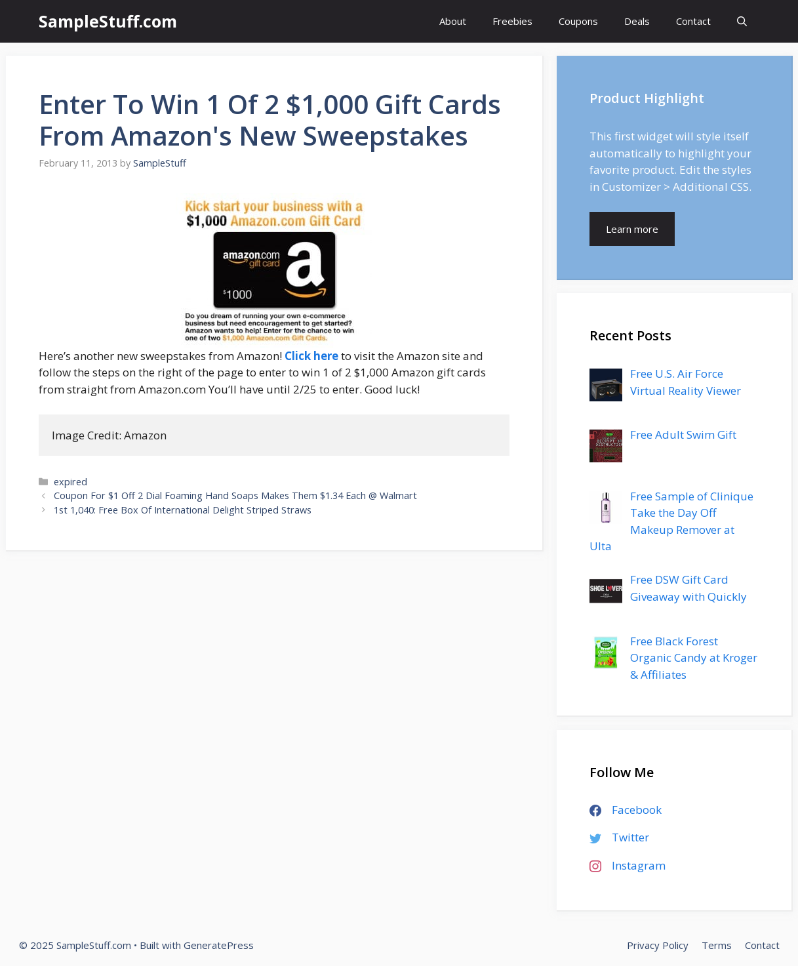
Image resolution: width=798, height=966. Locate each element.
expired (70, 481)
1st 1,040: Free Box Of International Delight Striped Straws (182, 510)
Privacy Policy (657, 945)
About (452, 21)
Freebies (512, 21)
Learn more (632, 228)
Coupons (578, 21)
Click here (311, 355)
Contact (693, 21)
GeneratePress (219, 945)
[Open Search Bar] (742, 21)
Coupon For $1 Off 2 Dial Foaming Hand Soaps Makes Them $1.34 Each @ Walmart (235, 495)
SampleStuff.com (108, 21)
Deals (637, 21)
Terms (717, 945)
